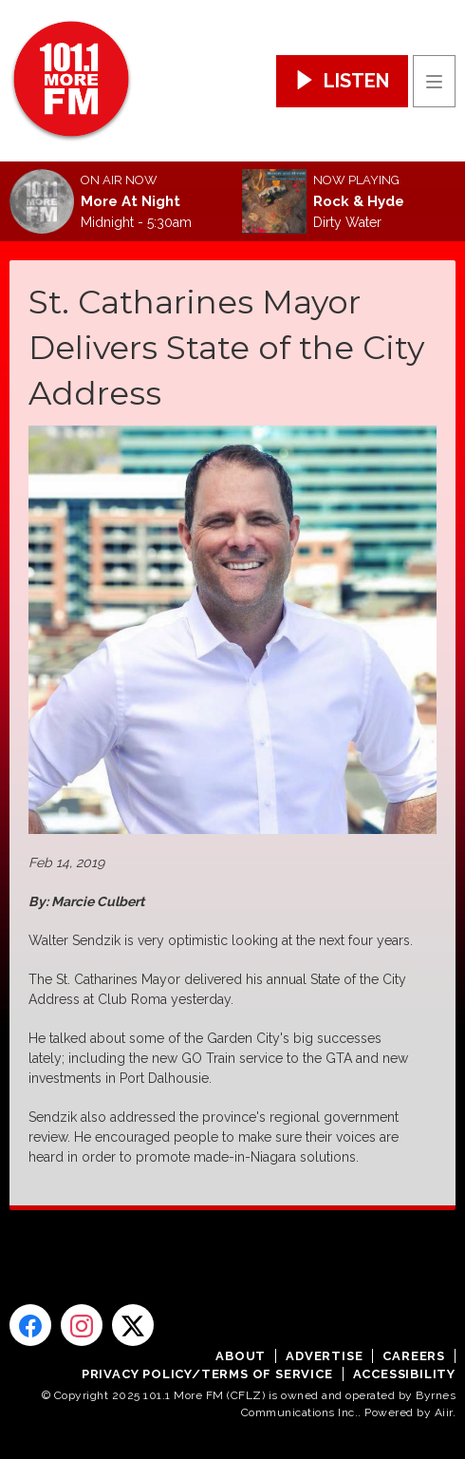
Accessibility (404, 1374)
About (240, 1356)
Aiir (444, 1412)
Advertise (324, 1356)
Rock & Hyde (358, 201)
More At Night (130, 201)
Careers (413, 1356)
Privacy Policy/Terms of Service (207, 1374)
